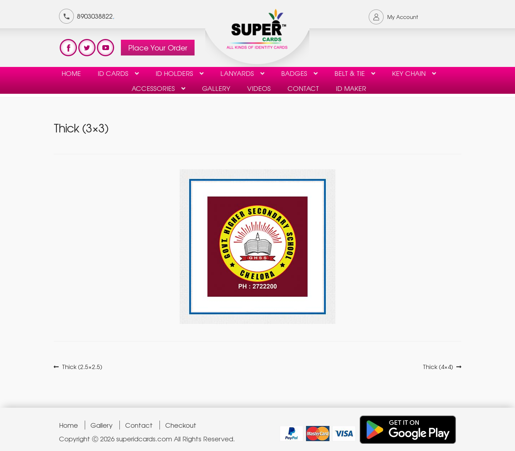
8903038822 (95, 15)
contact (303, 88)
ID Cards (113, 73)
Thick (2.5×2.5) (82, 366)
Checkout (180, 425)
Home (71, 73)
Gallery (216, 88)
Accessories (153, 88)
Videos (259, 88)
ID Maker (351, 88)
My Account (402, 16)
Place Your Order (157, 47)
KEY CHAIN (409, 73)
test (68, 47)
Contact (139, 425)
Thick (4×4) (438, 366)
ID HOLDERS (174, 73)
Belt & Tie (349, 73)
